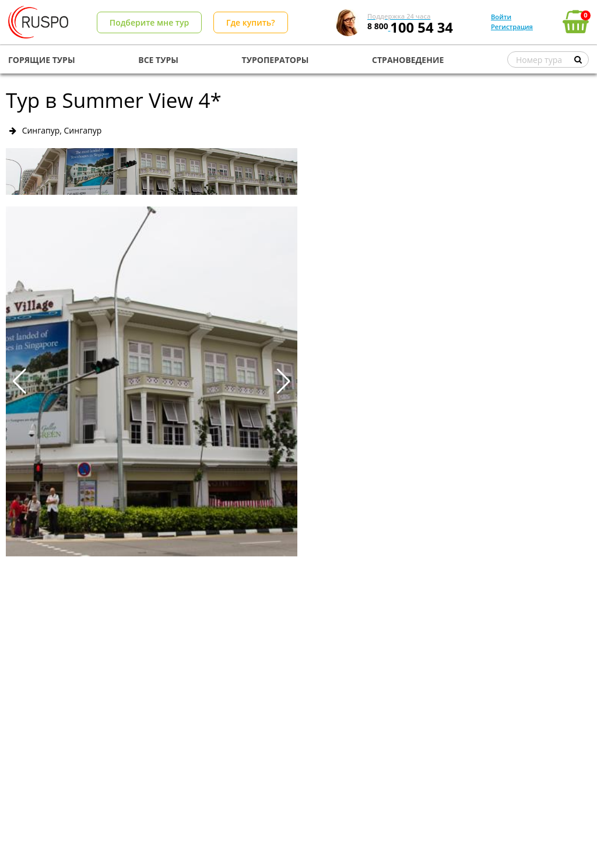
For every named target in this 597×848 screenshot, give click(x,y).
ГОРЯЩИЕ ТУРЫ (41, 59)
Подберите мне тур (149, 22)
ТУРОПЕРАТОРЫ (275, 59)
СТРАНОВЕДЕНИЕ (408, 59)
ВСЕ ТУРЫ (158, 59)
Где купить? (250, 22)
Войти (501, 16)
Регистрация (512, 26)
